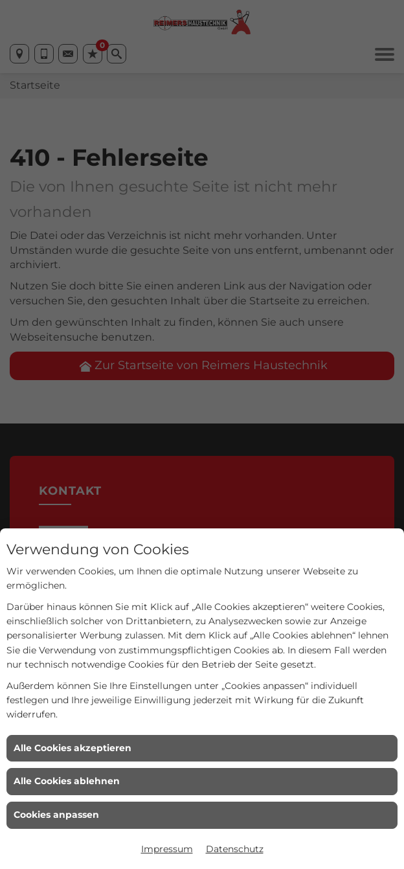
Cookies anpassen (56, 814)
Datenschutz (235, 849)
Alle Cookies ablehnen (67, 781)
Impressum (167, 849)
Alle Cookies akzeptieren (72, 748)
